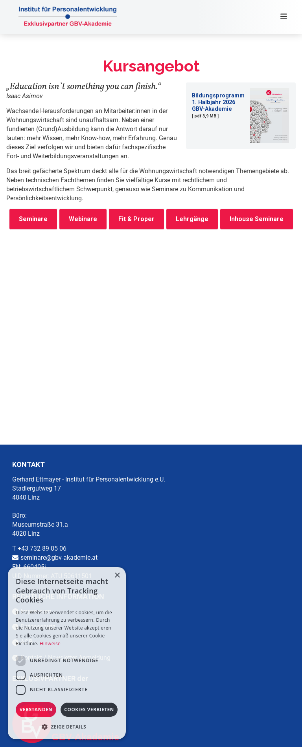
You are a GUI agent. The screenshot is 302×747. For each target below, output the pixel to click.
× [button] (117, 576)
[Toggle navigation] (281, 16)
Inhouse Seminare (257, 219)
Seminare (33, 219)
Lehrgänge (192, 219)
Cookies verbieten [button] (89, 709)
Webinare (83, 219)
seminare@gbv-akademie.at (59, 557)
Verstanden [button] (36, 709)
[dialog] (67, 653)
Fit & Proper (136, 219)
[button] (67, 726)
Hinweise (50, 643)
